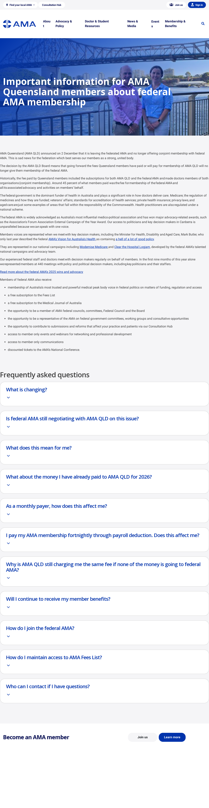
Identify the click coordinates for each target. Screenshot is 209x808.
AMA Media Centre (171, 780)
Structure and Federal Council (21, 792)
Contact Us (9, 786)
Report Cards (63, 786)
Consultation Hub (65, 803)
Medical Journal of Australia (177, 792)
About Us (8, 780)
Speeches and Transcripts (175, 797)
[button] (20, 5)
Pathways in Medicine (121, 801)
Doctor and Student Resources (126, 790)
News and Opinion (171, 786)
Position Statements (67, 780)
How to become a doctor (122, 795)
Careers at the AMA (14, 797)
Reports (60, 792)
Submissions (63, 797)
